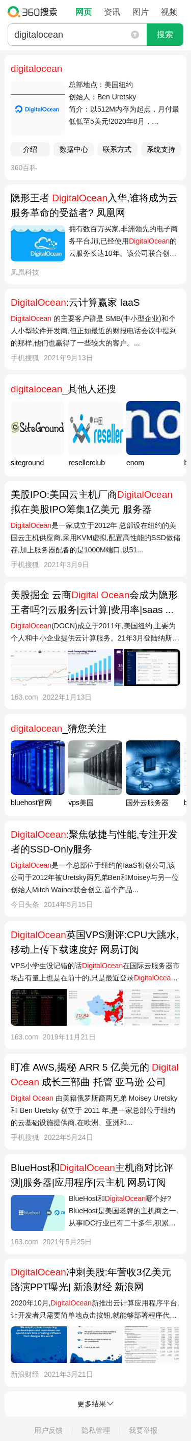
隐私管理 (95, 1430)
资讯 (112, 12)
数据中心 (74, 149)
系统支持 (161, 149)
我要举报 (143, 1430)
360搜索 (35, 12)
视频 (169, 12)
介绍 (30, 149)
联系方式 (117, 149)
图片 (140, 12)
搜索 (165, 34)
